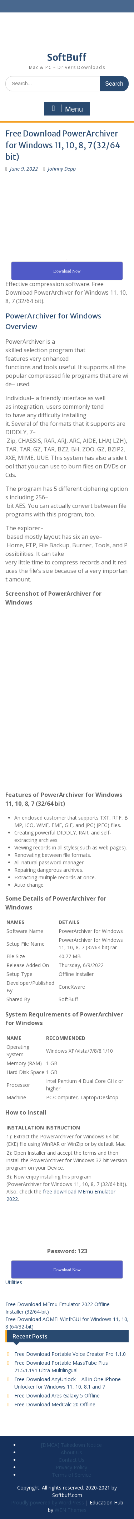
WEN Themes (70, 1510)
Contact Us (71, 1459)
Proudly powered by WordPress (47, 1502)
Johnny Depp (62, 168)
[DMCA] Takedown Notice (71, 1445)
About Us (71, 1452)
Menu (66, 108)
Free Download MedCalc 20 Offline (54, 1404)
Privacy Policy (71, 1467)
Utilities (13, 1282)
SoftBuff (66, 57)
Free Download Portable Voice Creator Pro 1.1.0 (70, 1354)
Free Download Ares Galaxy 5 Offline (57, 1395)
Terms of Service (71, 1474)
